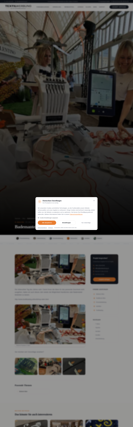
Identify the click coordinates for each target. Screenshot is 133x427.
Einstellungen (66, 222)
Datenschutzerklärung (76, 214)
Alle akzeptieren (47, 222)
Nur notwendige (86, 222)
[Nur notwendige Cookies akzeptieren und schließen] (94, 200)
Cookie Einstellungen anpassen (48, 218)
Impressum (50, 227)
